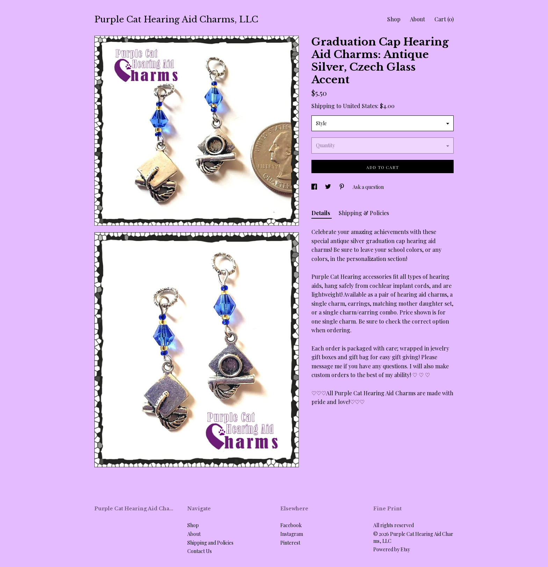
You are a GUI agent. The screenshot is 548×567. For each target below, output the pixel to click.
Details (321, 213)
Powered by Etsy (391, 549)
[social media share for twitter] (328, 187)
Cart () (444, 19)
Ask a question (368, 187)
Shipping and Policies (210, 542)
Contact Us (199, 551)
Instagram (291, 534)
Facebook (291, 525)
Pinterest (290, 542)
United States (360, 105)
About (417, 19)
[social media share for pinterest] (342, 187)
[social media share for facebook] (314, 187)
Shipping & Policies (364, 213)
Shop (394, 19)
